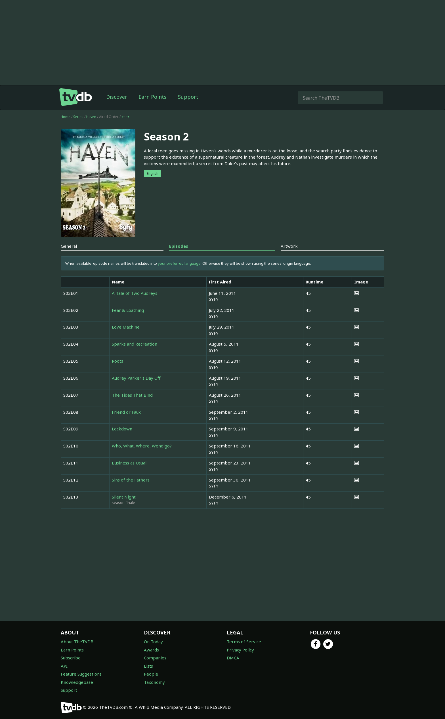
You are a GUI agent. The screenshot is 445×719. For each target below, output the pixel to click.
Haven (91, 116)
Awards (151, 650)
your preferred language (179, 263)
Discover (116, 96)
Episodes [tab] (178, 246)
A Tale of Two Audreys (134, 293)
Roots (117, 361)
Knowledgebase (77, 682)
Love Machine (126, 327)
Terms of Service (244, 641)
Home (65, 116)
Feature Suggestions (81, 674)
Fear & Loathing (128, 310)
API (64, 666)
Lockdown (122, 429)
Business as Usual (129, 463)
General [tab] (69, 246)
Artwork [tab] (289, 246)
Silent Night (124, 497)
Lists (148, 666)
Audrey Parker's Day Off (136, 378)
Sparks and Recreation (134, 344)
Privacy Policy (240, 650)
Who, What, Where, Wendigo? (142, 446)
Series (78, 116)
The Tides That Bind (132, 395)
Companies (155, 658)
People (151, 674)
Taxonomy (154, 682)
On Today (153, 641)
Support (188, 96)
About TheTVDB (77, 641)
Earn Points (152, 96)
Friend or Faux (126, 412)
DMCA (233, 658)
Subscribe (71, 658)
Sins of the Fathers (131, 480)
